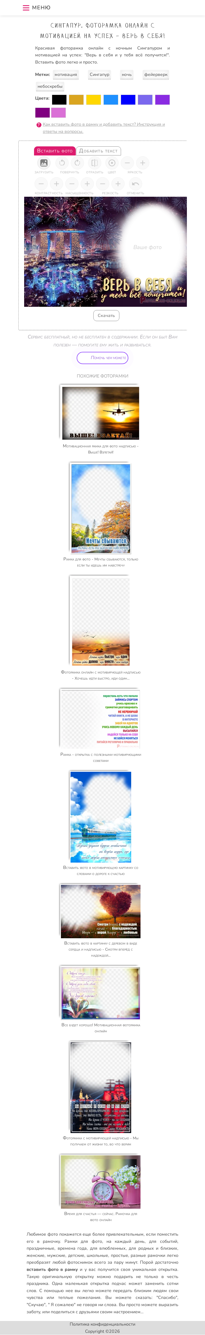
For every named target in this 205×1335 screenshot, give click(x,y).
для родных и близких (153, 1248)
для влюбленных (108, 1248)
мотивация (66, 75)
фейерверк (155, 75)
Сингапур (99, 75)
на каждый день (125, 1241)
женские (35, 1255)
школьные (97, 1255)
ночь (127, 75)
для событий (163, 1241)
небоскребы (50, 86)
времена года (72, 1248)
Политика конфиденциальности (102, 1324)
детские (76, 1255)
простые (119, 1255)
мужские (56, 1255)
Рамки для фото (83, 1241)
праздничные (40, 1248)
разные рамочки (148, 1255)
